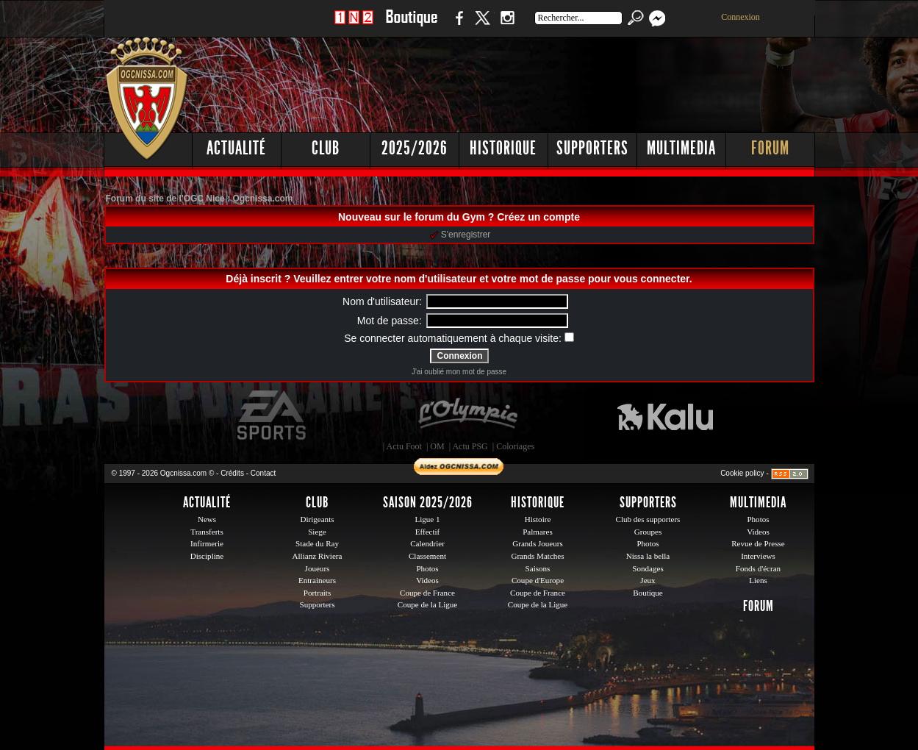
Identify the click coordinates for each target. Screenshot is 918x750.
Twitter (482, 25)
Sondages (647, 568)
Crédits (232, 473)
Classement (427, 555)
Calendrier (427, 543)
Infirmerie (206, 543)
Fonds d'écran (758, 568)
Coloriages (515, 446)
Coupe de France (427, 592)
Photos (427, 568)
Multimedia (681, 148)
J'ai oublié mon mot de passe (459, 372)
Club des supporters (648, 519)
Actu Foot (404, 446)
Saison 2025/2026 (428, 502)
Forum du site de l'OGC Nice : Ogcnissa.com (199, 198)
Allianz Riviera (318, 555)
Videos (427, 580)
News (207, 519)
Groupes (647, 531)
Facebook (457, 25)
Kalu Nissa (665, 415)
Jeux (647, 580)
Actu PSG (469, 446)
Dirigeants (317, 519)
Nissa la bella (648, 555)
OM (437, 446)
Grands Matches (537, 555)
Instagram (507, 25)
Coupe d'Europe (538, 580)
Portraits (317, 592)
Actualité (236, 148)
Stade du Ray (317, 543)
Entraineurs (317, 580)
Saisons (538, 568)
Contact (263, 473)
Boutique (411, 25)
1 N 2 (354, 25)
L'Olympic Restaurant (467, 415)
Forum (770, 148)
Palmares (538, 531)
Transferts (206, 531)
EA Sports (272, 415)
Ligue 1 (427, 519)
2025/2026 (414, 148)
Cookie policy (742, 473)
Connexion (740, 17)
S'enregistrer (460, 234)
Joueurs (317, 568)
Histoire (538, 519)
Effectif (427, 531)
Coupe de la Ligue (427, 604)
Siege (317, 531)
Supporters (592, 148)
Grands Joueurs (537, 543)
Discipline (206, 555)
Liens (758, 580)
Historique (503, 148)
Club (326, 148)
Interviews (758, 555)
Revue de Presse (758, 543)
